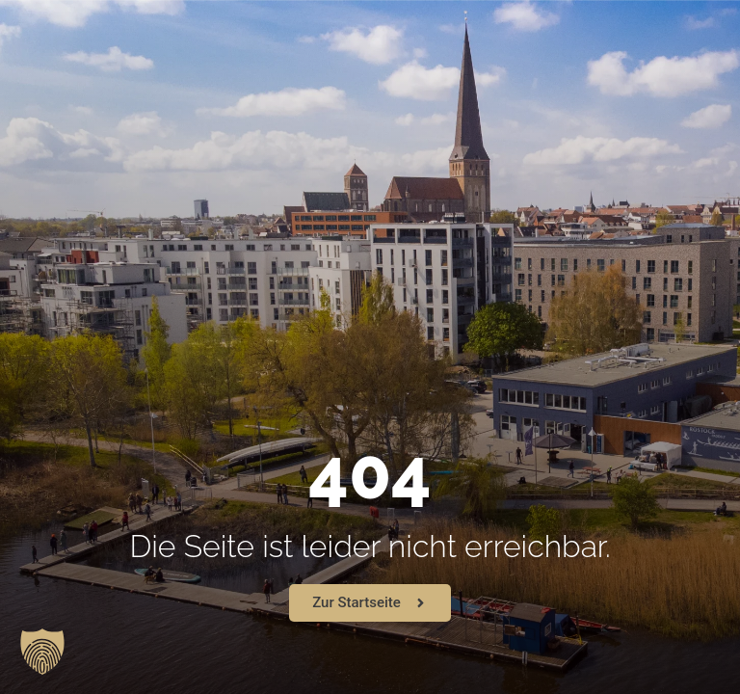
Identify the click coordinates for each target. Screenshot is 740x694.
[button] (42, 651)
